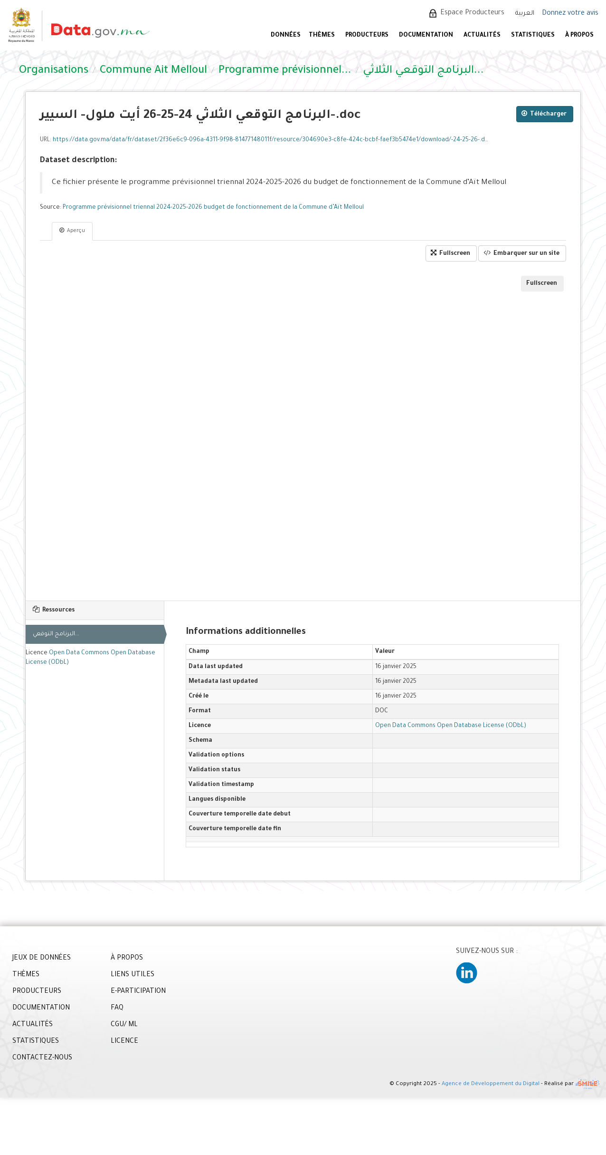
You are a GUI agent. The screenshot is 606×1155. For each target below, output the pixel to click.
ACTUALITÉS (482, 35)
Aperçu (72, 230)
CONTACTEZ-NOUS (42, 1058)
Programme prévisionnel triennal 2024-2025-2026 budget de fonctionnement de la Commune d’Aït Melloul (213, 207)
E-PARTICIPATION (138, 992)
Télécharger (544, 114)
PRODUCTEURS (366, 35)
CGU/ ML (124, 1025)
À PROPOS (579, 35)
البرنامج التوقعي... (56, 634)
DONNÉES (286, 35)
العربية (524, 13)
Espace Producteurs (472, 13)
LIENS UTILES (132, 975)
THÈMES (25, 975)
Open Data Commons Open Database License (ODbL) (450, 726)
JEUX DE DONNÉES (41, 958)
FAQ (117, 1008)
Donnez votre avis (570, 14)
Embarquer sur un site (521, 253)
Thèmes (322, 35)
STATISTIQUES (533, 35)
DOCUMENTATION (426, 35)
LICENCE (124, 1042)
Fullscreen (450, 253)
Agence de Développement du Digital (491, 1085)
